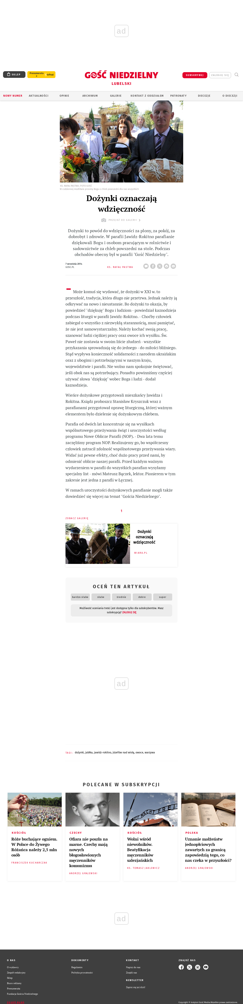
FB (153, 265)
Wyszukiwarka (236, 74)
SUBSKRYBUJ (195, 75)
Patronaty (178, 95)
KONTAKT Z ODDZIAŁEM (147, 95)
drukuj (167, 265)
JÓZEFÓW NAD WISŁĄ (123, 752)
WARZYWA (150, 752)
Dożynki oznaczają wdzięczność (144, 537)
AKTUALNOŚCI (38, 95)
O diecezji (229, 95)
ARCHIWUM (90, 95)
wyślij (174, 265)
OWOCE (139, 752)
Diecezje (204, 95)
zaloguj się (220, 75)
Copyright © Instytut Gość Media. (194, 1002)
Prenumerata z (37, 74)
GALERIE (116, 95)
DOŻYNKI (79, 752)
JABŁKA (89, 752)
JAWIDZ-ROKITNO (102, 752)
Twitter (160, 265)
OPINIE (64, 95)
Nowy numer (12, 95)
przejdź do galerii (121, 220)
